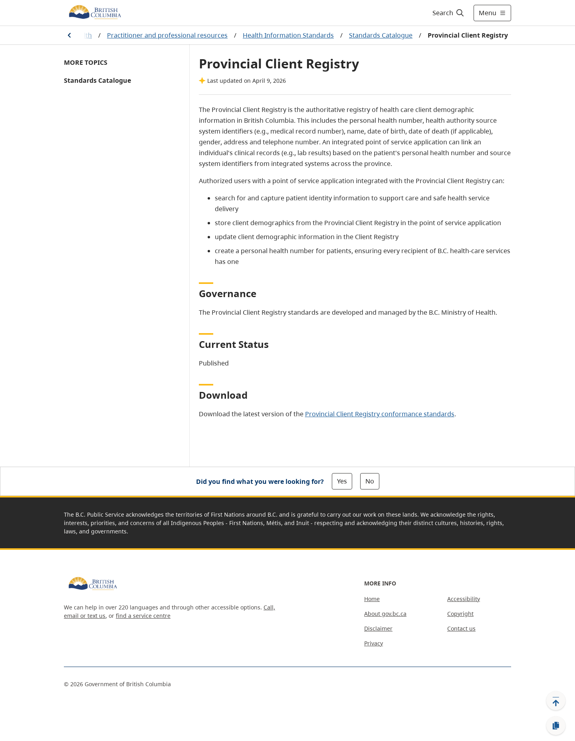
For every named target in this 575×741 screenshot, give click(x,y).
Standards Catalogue (380, 35)
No (369, 481)
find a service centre (143, 615)
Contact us (461, 628)
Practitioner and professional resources (167, 35)
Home (372, 599)
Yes (342, 481)
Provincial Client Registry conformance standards (379, 413)
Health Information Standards (288, 35)
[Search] (448, 13)
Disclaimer (378, 628)
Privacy (373, 643)
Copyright (460, 613)
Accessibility (463, 599)
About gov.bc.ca (385, 613)
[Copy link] (555, 725)
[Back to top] (555, 700)
